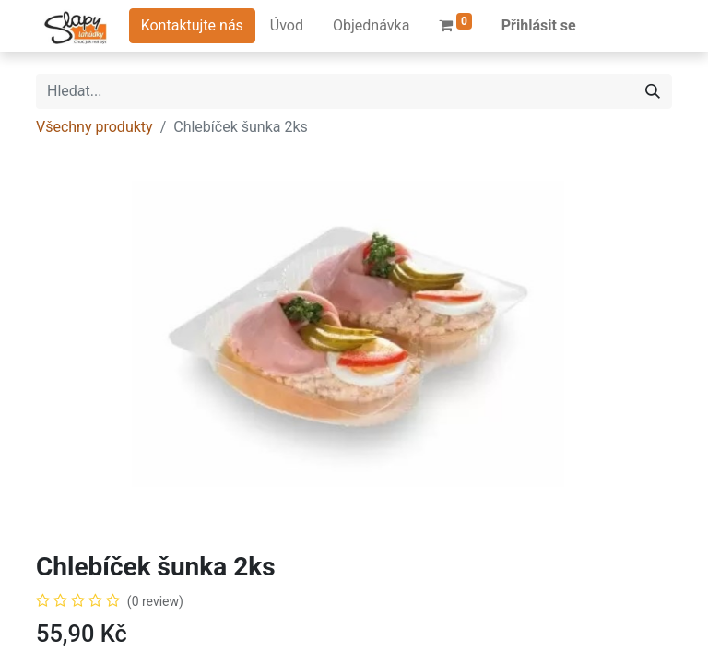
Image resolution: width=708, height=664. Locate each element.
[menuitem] (286, 26)
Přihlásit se (539, 25)
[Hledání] (652, 91)
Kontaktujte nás (192, 25)
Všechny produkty (94, 127)
